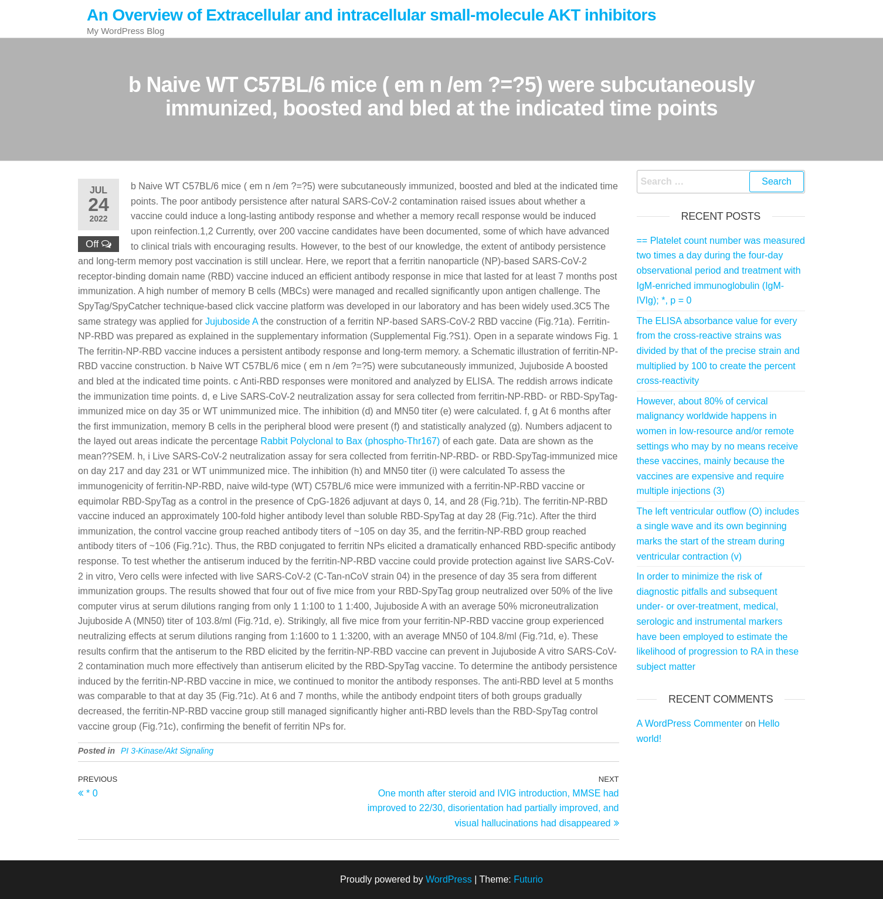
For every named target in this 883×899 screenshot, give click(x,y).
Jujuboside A (231, 321)
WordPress (449, 879)
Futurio (528, 879)
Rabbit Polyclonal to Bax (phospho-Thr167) (350, 441)
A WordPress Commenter (690, 723)
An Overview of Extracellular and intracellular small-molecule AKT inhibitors (371, 15)
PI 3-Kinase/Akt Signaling (167, 750)
